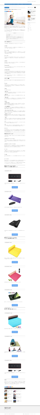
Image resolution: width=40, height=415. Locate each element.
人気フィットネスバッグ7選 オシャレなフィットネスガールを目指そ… (10, 391)
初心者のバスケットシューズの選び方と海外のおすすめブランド (18, 397)
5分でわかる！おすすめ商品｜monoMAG (7, 408)
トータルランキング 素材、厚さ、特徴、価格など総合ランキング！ (12, 38)
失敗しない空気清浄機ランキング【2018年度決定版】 (33, 18)
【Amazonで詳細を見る (14, 376)
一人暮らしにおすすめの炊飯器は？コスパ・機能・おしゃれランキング (33, 12)
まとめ (7, 39)
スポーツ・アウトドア (19, 391)
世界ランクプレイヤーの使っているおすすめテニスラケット (33, 16)
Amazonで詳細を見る (15, 210)
